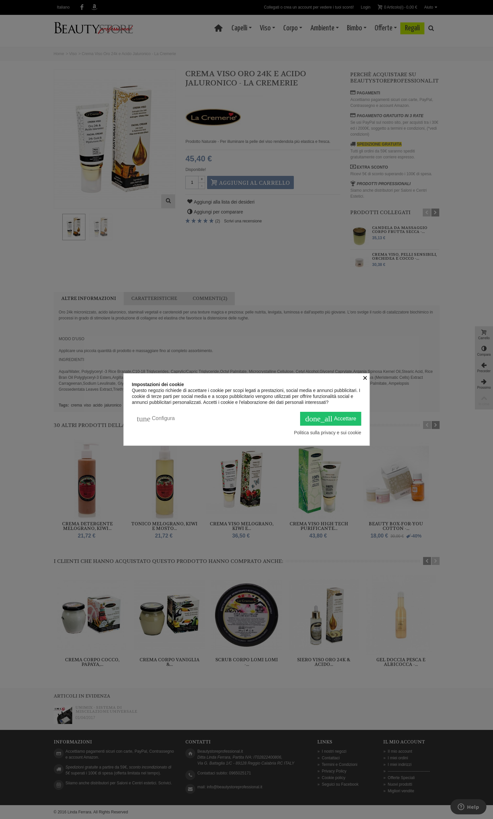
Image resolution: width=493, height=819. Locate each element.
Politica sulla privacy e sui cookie (327, 432)
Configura (156, 418)
